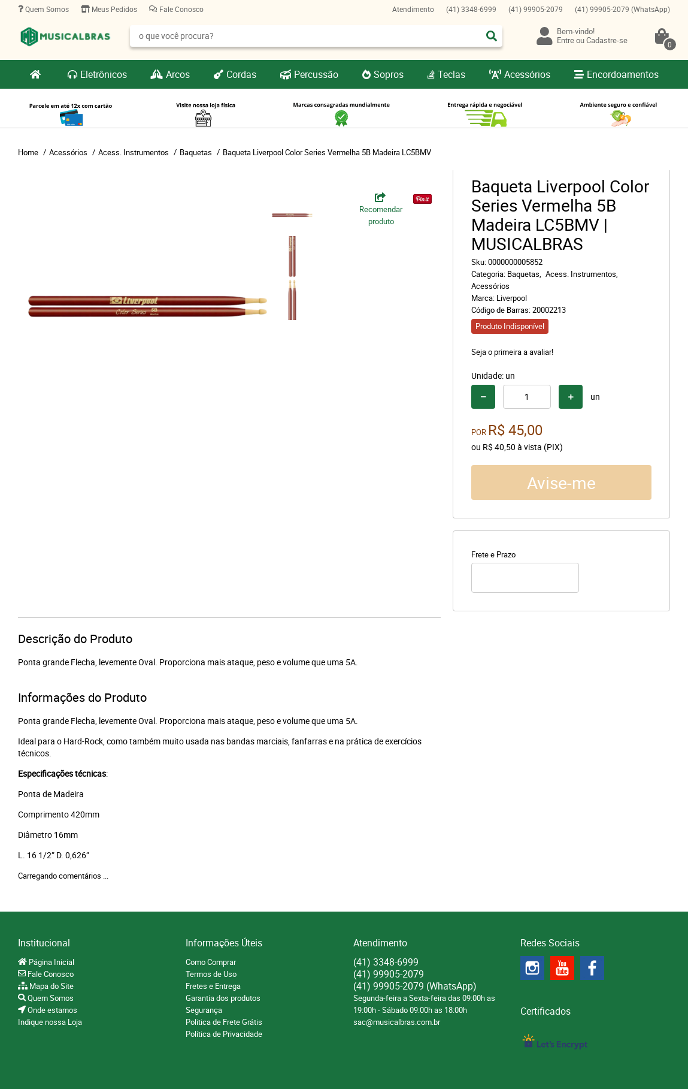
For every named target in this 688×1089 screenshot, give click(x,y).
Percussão (316, 74)
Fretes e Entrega (213, 986)
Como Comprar (211, 962)
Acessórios (527, 74)
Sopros (389, 74)
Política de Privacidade (224, 1033)
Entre (565, 40)
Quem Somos (46, 9)
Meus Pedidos (113, 9)
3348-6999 (471, 9)
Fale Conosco (180, 9)
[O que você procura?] (491, 36)
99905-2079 (535, 9)
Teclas (451, 74)
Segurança (204, 1009)
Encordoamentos (623, 74)
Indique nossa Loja (50, 1021)
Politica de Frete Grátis (224, 1021)
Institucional (44, 942)
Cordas (241, 74)
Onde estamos (51, 1009)
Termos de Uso (211, 974)
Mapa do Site (51, 986)
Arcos (178, 74)
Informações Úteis (224, 942)
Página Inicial (50, 962)
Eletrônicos (103, 74)
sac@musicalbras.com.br (396, 1021)
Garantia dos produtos (223, 998)
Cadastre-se (607, 40)
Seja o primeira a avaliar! (512, 351)
